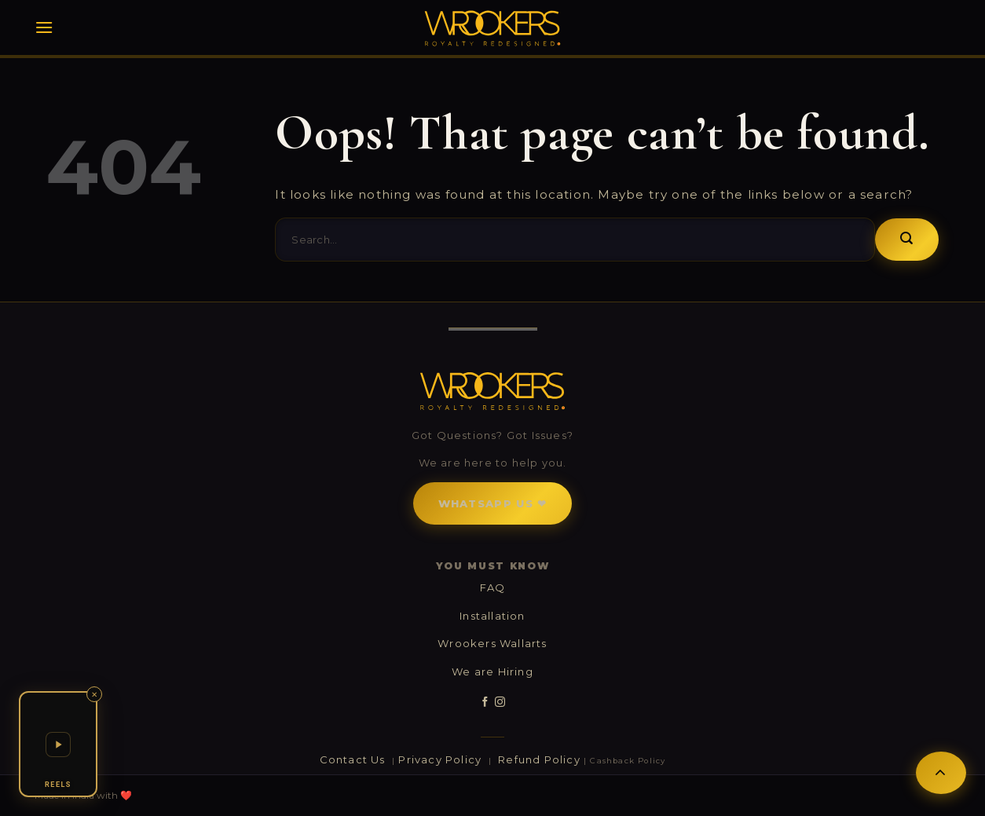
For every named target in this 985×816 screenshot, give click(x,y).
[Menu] (44, 27)
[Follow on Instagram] (500, 702)
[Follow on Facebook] (485, 702)
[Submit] (907, 239)
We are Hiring (492, 671)
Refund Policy (539, 759)
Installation (492, 615)
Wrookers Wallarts (492, 643)
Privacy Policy (441, 759)
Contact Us (354, 759)
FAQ (493, 587)
